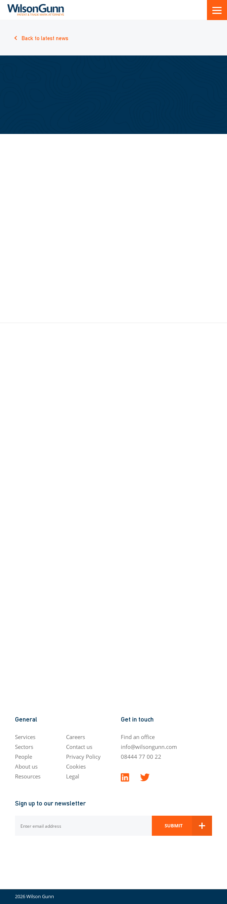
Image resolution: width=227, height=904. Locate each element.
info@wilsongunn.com (149, 746)
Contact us (79, 746)
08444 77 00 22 (141, 756)
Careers (75, 736)
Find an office (138, 736)
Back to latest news (45, 38)
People (23, 756)
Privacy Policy (83, 756)
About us (26, 766)
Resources (28, 776)
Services (25, 736)
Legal (72, 776)
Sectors (24, 746)
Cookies (76, 766)
